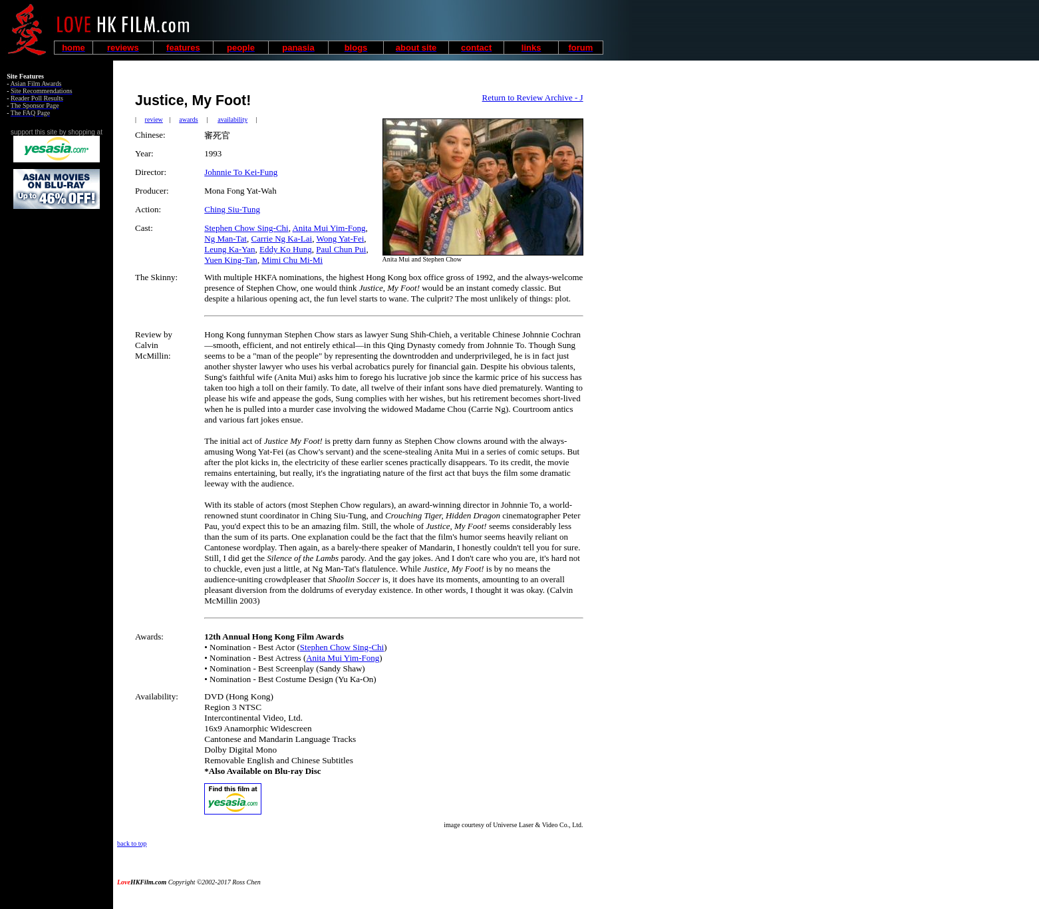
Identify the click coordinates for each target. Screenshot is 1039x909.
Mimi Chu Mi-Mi (292, 260)
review (154, 119)
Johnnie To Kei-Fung (240, 172)
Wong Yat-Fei (340, 239)
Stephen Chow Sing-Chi (246, 228)
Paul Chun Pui (341, 249)
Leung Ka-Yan (229, 249)
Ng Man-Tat (225, 239)
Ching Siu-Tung (232, 209)
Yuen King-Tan (230, 260)
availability (232, 119)
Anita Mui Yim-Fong (328, 228)
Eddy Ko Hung (285, 249)
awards (188, 119)
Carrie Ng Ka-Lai (281, 239)
